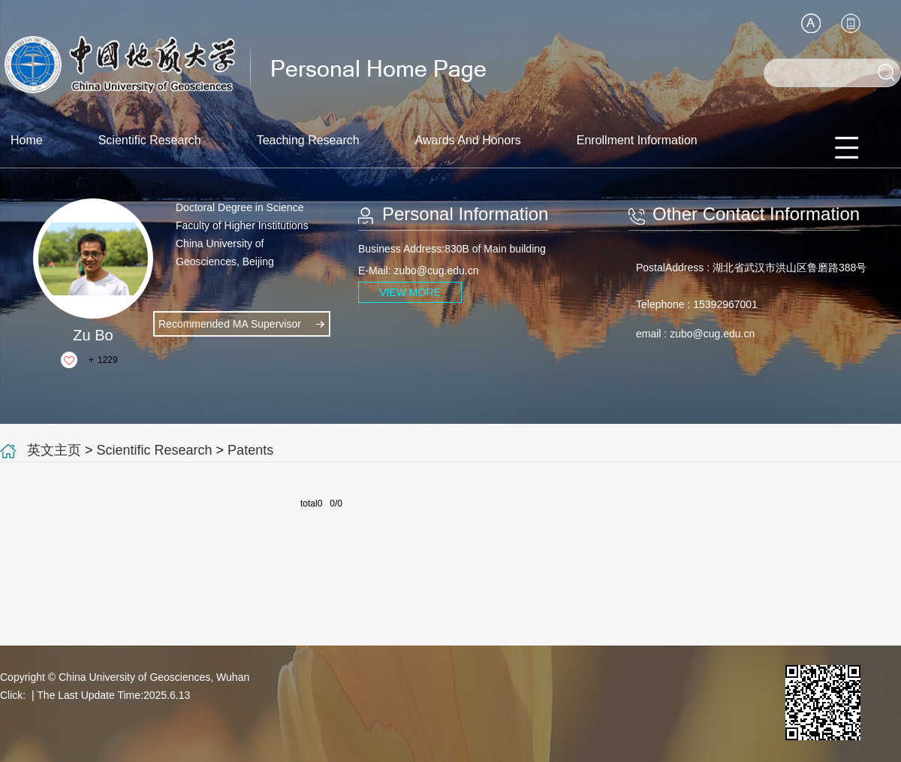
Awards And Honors (468, 140)
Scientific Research (149, 140)
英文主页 (54, 450)
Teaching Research (308, 140)
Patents (250, 450)
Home (27, 140)
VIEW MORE (410, 292)
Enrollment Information (637, 140)
